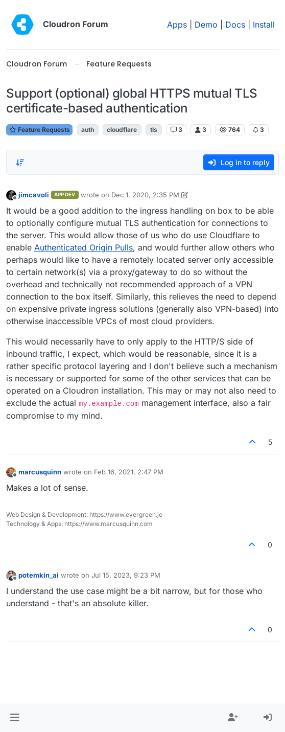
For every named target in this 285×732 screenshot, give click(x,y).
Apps (177, 24)
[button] (14, 717)
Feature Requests (39, 129)
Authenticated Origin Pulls (83, 247)
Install (264, 24)
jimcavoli (33, 195)
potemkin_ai (38, 575)
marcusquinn (39, 472)
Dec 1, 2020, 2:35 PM (145, 195)
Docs (235, 24)
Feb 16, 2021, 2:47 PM (128, 472)
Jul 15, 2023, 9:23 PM (125, 575)
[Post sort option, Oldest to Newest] (20, 162)
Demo (206, 24)
